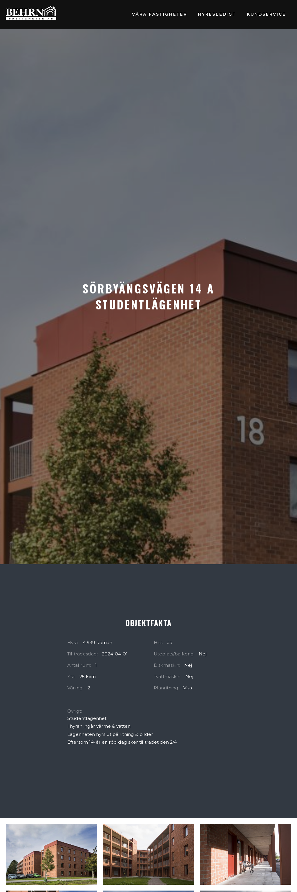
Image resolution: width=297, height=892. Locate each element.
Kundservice (266, 14)
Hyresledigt (217, 14)
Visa (187, 688)
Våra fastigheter (159, 14)
